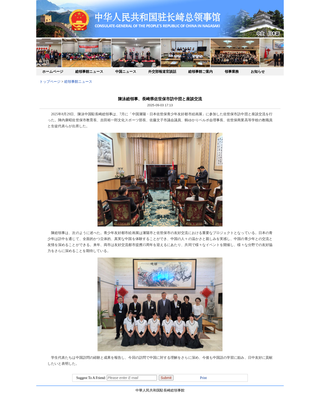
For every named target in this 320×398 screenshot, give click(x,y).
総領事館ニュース (89, 72)
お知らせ (258, 72)
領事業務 (232, 72)
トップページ (50, 82)
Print (203, 378)
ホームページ (52, 72)
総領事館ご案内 (200, 72)
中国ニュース (125, 72)
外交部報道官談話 (162, 72)
